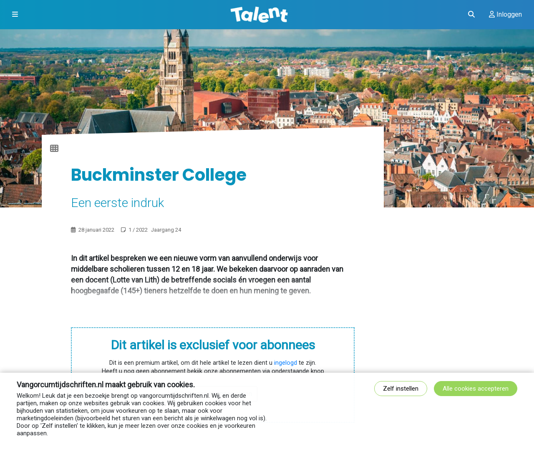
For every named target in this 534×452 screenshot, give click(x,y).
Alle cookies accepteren (476, 388)
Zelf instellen (400, 388)
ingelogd (285, 362)
